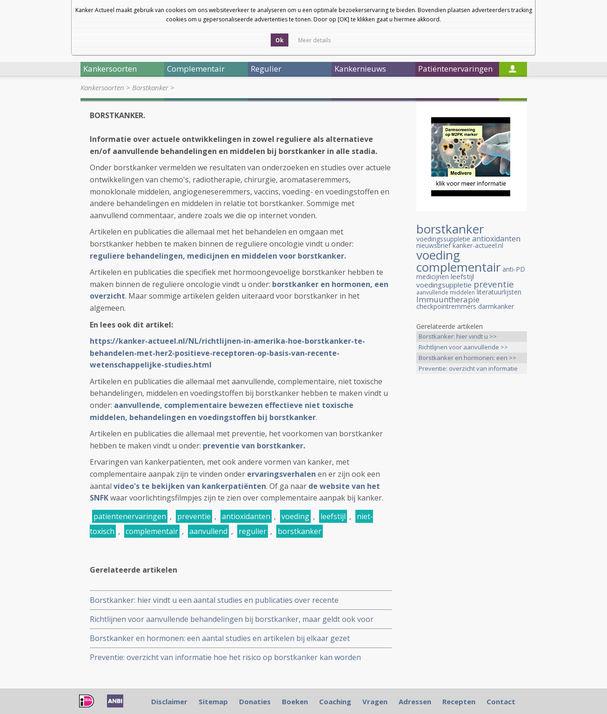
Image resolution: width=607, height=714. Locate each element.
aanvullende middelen (445, 292)
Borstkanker (150, 87)
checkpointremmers (446, 306)
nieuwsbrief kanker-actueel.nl (459, 245)
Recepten (458, 701)
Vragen (374, 701)
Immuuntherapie (448, 299)
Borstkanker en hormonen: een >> (467, 358)
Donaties (255, 701)
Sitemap (213, 701)
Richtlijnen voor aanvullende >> (463, 347)
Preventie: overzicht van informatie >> (468, 369)
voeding (295, 516)
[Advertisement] (471, 527)
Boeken (295, 701)
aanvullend (208, 531)
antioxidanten (246, 516)
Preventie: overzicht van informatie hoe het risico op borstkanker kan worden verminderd (225, 657)
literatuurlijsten (499, 291)
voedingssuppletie (443, 238)
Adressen (415, 701)
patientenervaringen (129, 516)
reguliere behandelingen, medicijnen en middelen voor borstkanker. (218, 256)
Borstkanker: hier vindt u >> (458, 336)
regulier (253, 531)
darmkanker (496, 306)
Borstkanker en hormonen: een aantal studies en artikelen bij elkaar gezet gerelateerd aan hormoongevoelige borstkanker (220, 638)
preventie (194, 516)
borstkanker (299, 531)
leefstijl (333, 516)
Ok (279, 40)
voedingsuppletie (444, 284)
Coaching (335, 701)
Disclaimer (169, 701)
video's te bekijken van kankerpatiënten (189, 486)
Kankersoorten (102, 87)
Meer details (314, 40)
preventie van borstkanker (253, 445)
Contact (501, 701)
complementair (152, 531)
